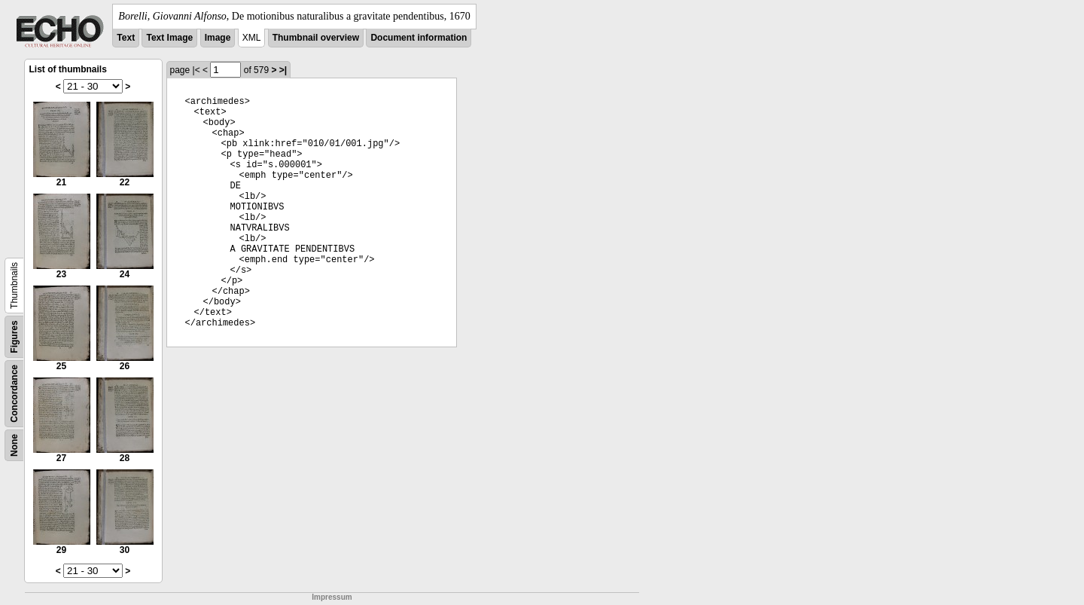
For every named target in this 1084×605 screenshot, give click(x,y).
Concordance (14, 394)
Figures (14, 336)
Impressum (332, 597)
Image (218, 37)
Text (126, 37)
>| (283, 70)
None (14, 445)
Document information (418, 37)
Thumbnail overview (316, 37)
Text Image (169, 37)
